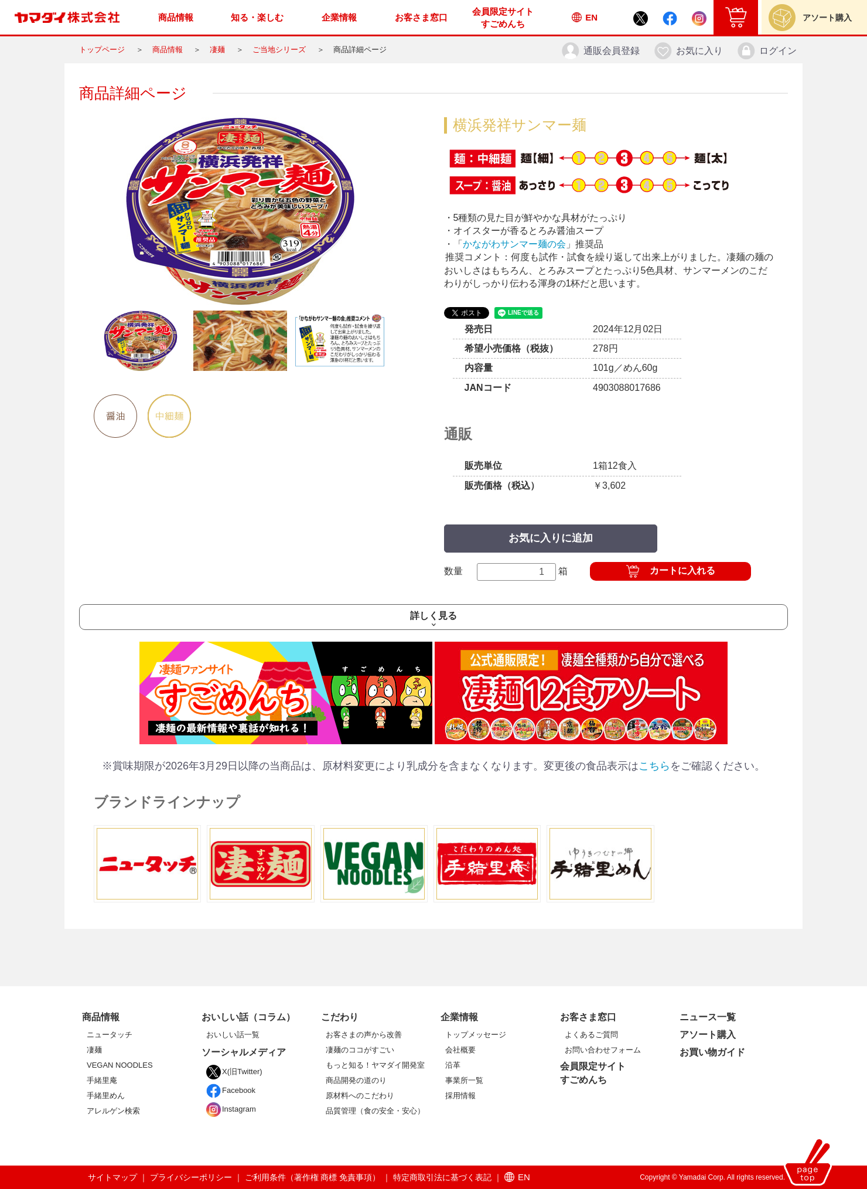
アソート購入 (708, 1035)
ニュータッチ (109, 1034)
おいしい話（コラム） (248, 1017)
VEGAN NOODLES (120, 1065)
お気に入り (688, 51)
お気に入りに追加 (550, 538)
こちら (654, 766)
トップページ (102, 49)
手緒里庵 (102, 1080)
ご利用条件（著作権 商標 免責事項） (313, 1177)
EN (517, 1177)
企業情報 (459, 1017)
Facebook (230, 1090)
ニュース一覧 (708, 1017)
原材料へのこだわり (360, 1095)
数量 (506, 572)
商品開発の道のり (356, 1080)
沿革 (452, 1065)
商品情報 (167, 49)
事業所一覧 (464, 1080)
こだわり (340, 1017)
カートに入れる (682, 570)
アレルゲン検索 (113, 1110)
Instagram (231, 1109)
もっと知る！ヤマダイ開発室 (375, 1065)
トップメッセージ (475, 1034)
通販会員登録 (600, 51)
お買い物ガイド (712, 1052)
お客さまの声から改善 (364, 1034)
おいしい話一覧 (233, 1034)
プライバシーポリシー (191, 1177)
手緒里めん (106, 1095)
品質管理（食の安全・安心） (375, 1110)
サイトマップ (112, 1177)
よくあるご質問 (591, 1034)
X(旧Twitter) (234, 1071)
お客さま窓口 (588, 1017)
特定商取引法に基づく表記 (442, 1177)
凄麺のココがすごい (360, 1049)
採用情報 (460, 1095)
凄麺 (217, 49)
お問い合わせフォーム (603, 1049)
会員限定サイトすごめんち (593, 1072)
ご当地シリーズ (279, 49)
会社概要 (460, 1049)
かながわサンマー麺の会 (514, 244)
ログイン (766, 51)
